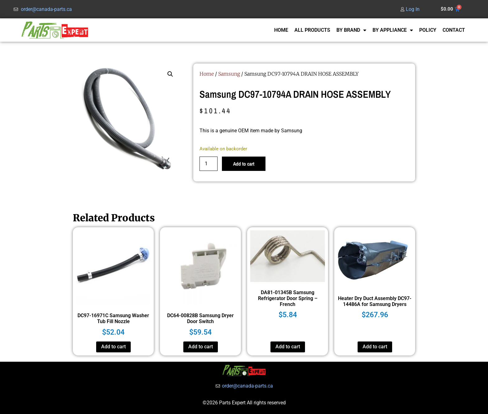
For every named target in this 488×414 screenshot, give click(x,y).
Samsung (229, 74)
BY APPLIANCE (393, 30)
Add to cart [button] (113, 347)
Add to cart (243, 163)
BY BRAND (351, 30)
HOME (281, 30)
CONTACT (454, 30)
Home (206, 74)
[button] (170, 74)
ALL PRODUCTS (312, 30)
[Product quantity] (208, 164)
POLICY (427, 30)
